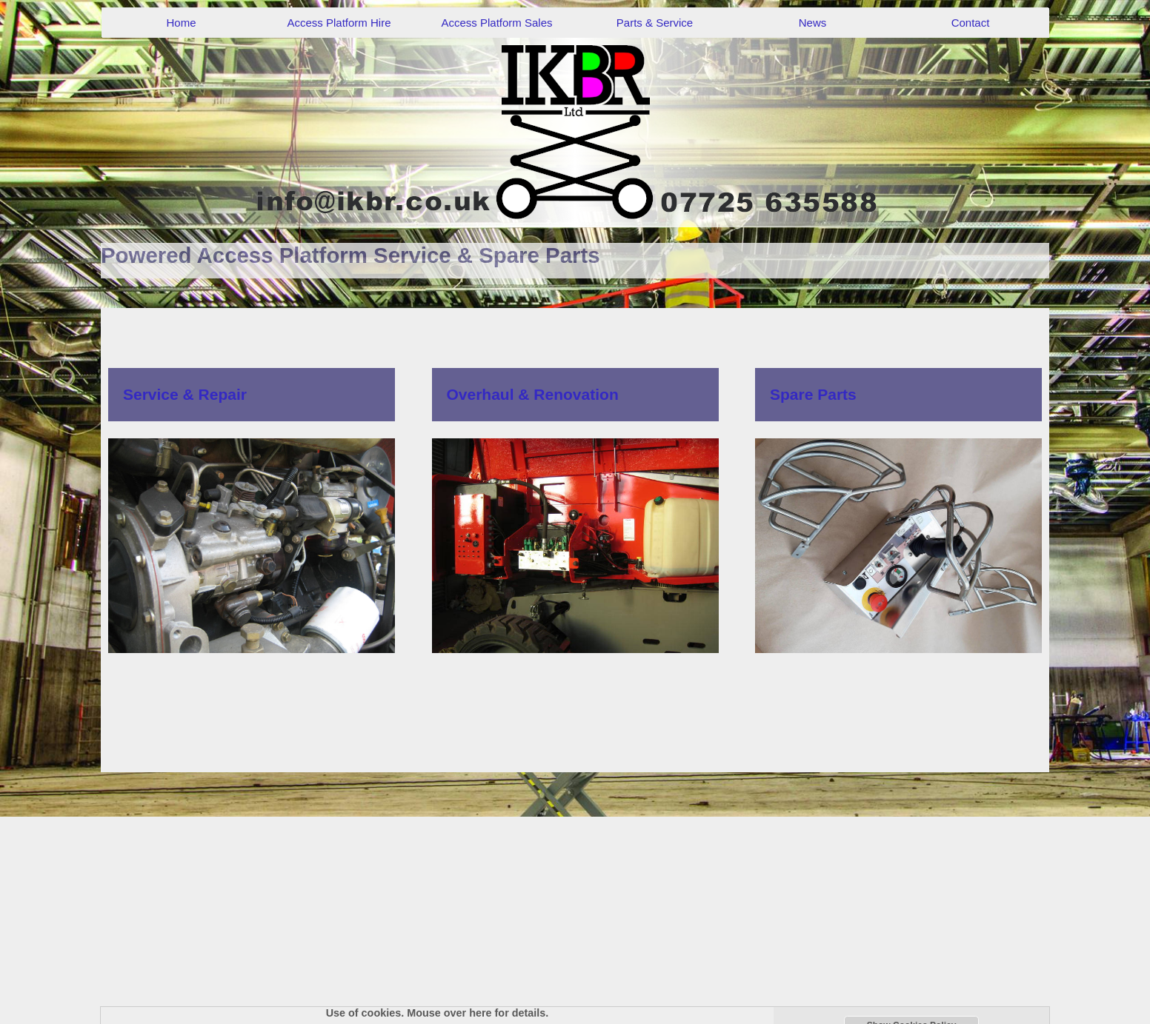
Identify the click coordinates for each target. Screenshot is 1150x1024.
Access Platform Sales (496, 22)
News (813, 22)
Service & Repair (185, 394)
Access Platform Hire (338, 22)
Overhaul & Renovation (533, 394)
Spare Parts (813, 394)
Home (181, 22)
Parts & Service (654, 22)
